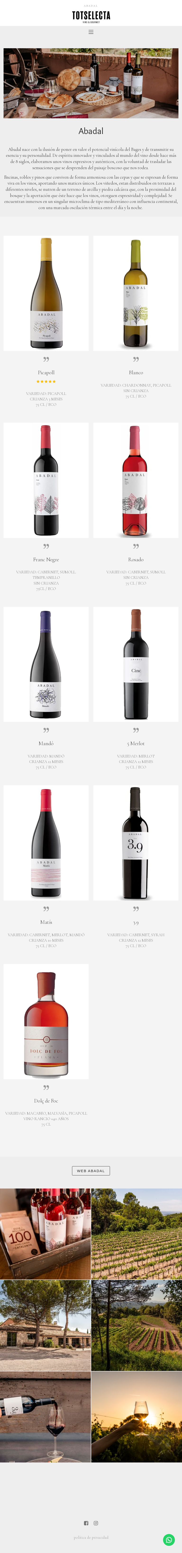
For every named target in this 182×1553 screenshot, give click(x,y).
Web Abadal (91, 1171)
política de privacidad (91, 1537)
